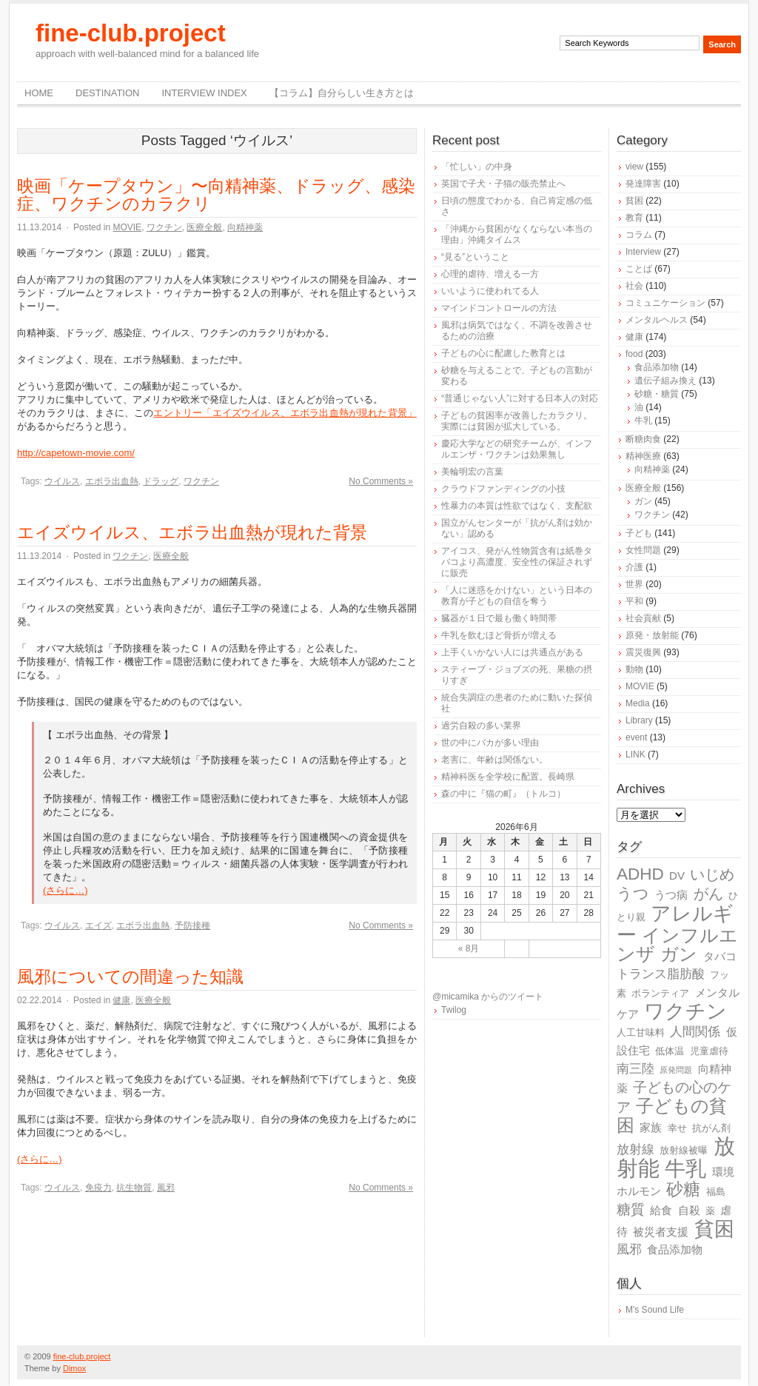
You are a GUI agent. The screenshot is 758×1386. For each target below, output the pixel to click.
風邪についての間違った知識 (130, 976)
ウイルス (62, 481)
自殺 (689, 1210)
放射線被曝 (684, 1150)
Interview (643, 252)
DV (677, 875)
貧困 (634, 200)
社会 (634, 286)
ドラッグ (160, 481)
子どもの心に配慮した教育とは (503, 353)
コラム (638, 235)
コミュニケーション (665, 303)
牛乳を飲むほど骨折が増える (499, 635)
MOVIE (127, 227)
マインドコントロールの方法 (499, 308)
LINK (635, 754)
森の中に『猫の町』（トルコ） (503, 794)
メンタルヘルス (656, 320)
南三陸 (635, 1069)
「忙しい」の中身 (476, 166)
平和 (634, 601)
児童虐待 (709, 1051)
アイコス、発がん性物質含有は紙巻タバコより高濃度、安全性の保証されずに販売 (516, 562)
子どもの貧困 (672, 1115)
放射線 (635, 1149)
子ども (638, 533)
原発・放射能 (652, 635)
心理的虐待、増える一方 (490, 274)
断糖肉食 (643, 439)
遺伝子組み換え (665, 380)
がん (708, 894)
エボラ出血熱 (111, 481)
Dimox (74, 1368)
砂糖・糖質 (656, 394)
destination (107, 92)
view (634, 166)
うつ (633, 894)
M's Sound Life (654, 1310)
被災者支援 (660, 1231)
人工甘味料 (641, 1032)
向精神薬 (245, 227)
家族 (651, 1127)
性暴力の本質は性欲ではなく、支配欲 (516, 505)
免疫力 (98, 1187)
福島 (715, 1191)
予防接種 (192, 925)
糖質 (631, 1209)
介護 (634, 567)
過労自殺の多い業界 (481, 725)
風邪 (166, 1187)
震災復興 (643, 652)
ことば (638, 269)
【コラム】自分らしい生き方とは (341, 92)
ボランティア (660, 993)
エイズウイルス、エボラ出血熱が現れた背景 (192, 532)
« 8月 (469, 948)
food (634, 354)
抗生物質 (134, 1187)
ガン (643, 501)
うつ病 (671, 894)
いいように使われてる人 (490, 291)
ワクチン (164, 227)
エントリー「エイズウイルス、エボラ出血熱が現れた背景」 (285, 412)
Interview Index (203, 92)
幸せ (677, 1128)
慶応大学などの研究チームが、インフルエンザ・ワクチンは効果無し (516, 449)
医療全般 (204, 227)
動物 (634, 669)
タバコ (720, 956)
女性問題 (643, 550)
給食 (661, 1210)
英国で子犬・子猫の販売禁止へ (503, 183)
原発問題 (676, 1069)
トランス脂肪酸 (661, 974)
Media (637, 703)
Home (38, 92)
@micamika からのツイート (487, 996)
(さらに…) (65, 890)
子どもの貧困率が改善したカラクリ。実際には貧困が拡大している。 (516, 421)
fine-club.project (131, 33)
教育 (634, 217)
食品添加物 (656, 367)
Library (639, 720)
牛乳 (643, 420)
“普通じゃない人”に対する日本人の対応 (519, 398)
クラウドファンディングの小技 (503, 488)
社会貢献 (643, 618)
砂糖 (683, 1189)
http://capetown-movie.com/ (76, 452)
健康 (121, 1000)
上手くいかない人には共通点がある (512, 652)
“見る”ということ (475, 257)
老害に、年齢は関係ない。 (494, 759)
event (636, 737)
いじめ (712, 874)
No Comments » (381, 481)
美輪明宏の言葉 (472, 471)
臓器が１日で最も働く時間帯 (499, 618)
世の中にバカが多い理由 (490, 742)
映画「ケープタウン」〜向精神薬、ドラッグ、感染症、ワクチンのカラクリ (216, 194)
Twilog (453, 1010)
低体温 (669, 1051)
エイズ (98, 925)
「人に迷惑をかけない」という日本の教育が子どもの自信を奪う (516, 595)
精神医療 (643, 456)
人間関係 (695, 1032)
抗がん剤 (711, 1128)
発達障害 (643, 183)
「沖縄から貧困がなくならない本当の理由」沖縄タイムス (516, 234)
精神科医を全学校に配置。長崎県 (507, 776)
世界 (634, 584)
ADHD (640, 874)
